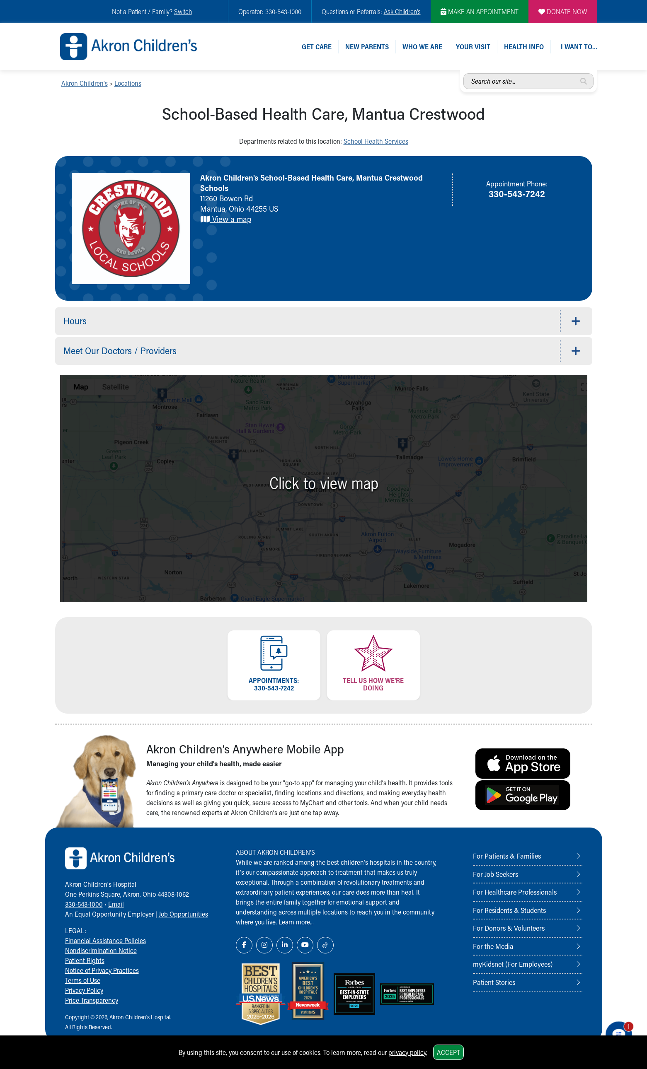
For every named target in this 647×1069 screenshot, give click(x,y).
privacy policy (407, 1052)
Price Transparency (91, 1000)
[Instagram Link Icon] (264, 945)
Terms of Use (82, 980)
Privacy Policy (84, 990)
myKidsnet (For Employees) (512, 963)
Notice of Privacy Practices (102, 970)
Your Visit (473, 46)
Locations (127, 83)
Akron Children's (84, 83)
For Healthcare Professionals (515, 891)
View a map (225, 219)
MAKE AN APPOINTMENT (480, 11)
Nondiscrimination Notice (101, 950)
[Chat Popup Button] (617, 1032)
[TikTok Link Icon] (325, 945)
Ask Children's (402, 11)
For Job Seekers (495, 873)
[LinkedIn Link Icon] (284, 945)
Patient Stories (494, 982)
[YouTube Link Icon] (305, 945)
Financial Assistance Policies (105, 940)
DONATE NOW (562, 11)
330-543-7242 (517, 193)
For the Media (493, 946)
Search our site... (463, 73)
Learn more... (296, 921)
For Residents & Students (509, 910)
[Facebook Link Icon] (244, 945)
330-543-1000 (84, 904)
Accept (448, 1052)
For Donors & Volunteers (509, 927)
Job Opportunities (183, 914)
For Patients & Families (507, 855)
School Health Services (376, 141)
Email (116, 904)
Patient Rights (84, 960)
